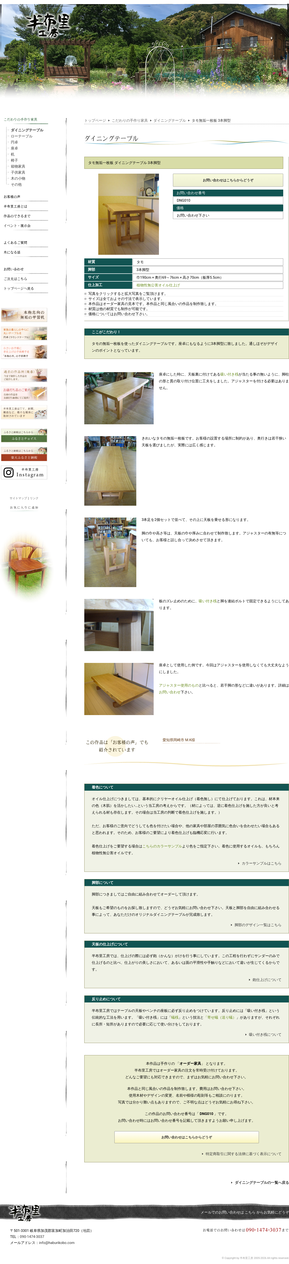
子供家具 (18, 172)
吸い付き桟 (229, 374)
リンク (34, 498)
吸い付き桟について (263, 1034)
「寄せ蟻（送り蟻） (220, 1017)
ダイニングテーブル (27, 130)
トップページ (95, 120)
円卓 (14, 142)
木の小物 (18, 178)
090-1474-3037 (32, 1237)
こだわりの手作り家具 (130, 120)
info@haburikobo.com (57, 1243)
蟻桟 (174, 1017)
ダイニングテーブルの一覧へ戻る (260, 1182)
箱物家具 (18, 166)
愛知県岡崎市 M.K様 (179, 740)
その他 (16, 184)
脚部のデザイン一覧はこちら (256, 925)
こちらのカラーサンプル (162, 846)
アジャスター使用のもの (179, 685)
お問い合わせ (170, 692)
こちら (250, 1212)
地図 (86, 1230)
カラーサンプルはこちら (260, 863)
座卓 (14, 148)
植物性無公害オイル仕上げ (158, 285)
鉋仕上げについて (265, 980)
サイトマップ (18, 498)
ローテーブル (22, 136)
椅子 (14, 160)
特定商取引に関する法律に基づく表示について (242, 1154)
